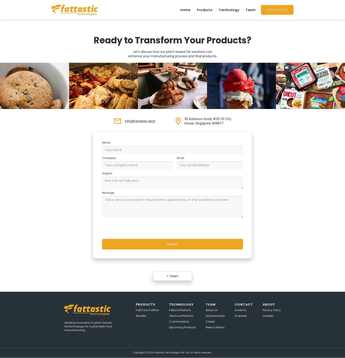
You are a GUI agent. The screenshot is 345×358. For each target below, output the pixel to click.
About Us (212, 310)
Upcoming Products (182, 327)
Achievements (215, 316)
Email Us (240, 310)
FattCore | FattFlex (147, 310)
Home (185, 10)
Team (250, 10)
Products (204, 10)
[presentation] (135, 228)
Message (108, 193)
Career (210, 321)
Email (180, 158)
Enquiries (241, 316)
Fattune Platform (180, 310)
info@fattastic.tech (140, 121)
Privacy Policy (272, 310)
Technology (229, 10)
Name (106, 142)
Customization (179, 321)
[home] (80, 9)
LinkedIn (268, 316)
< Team (172, 276)
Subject (107, 173)
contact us (277, 10)
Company (109, 158)
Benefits (141, 316)
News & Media (215, 327)
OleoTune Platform (181, 316)
